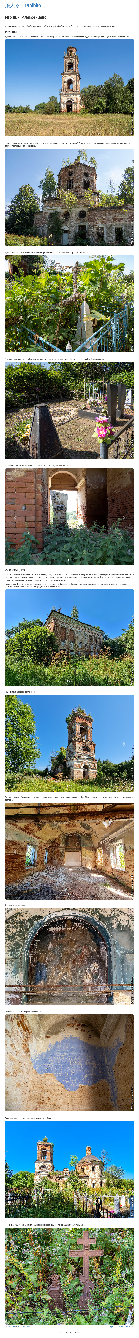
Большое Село (24, 1326)
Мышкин (11, 1326)
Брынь (113, 1326)
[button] (14, 516)
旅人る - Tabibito (23, 5)
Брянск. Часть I (125, 1326)
